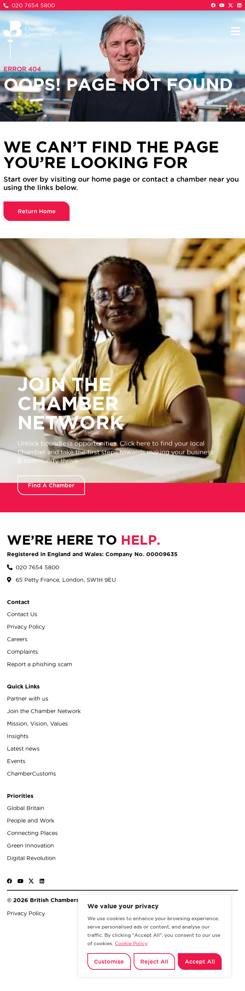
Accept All (200, 961)
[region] (154, 935)
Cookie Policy (131, 943)
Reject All (154, 961)
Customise (109, 961)
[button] (235, 31)
